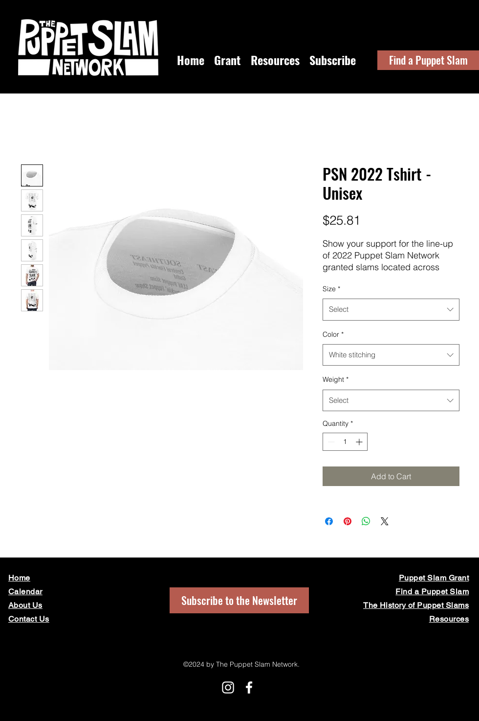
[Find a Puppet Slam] (428, 60)
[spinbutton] (345, 441)
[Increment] (360, 441)
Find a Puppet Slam (432, 591)
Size (331, 288)
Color (333, 334)
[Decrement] (330, 441)
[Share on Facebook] (329, 521)
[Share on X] (385, 521)
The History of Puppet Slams (416, 605)
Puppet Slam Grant (434, 577)
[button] (333, 60)
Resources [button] (449, 619)
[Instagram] (228, 687)
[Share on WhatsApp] (366, 521)
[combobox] (391, 309)
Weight (335, 379)
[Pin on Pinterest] (347, 521)
